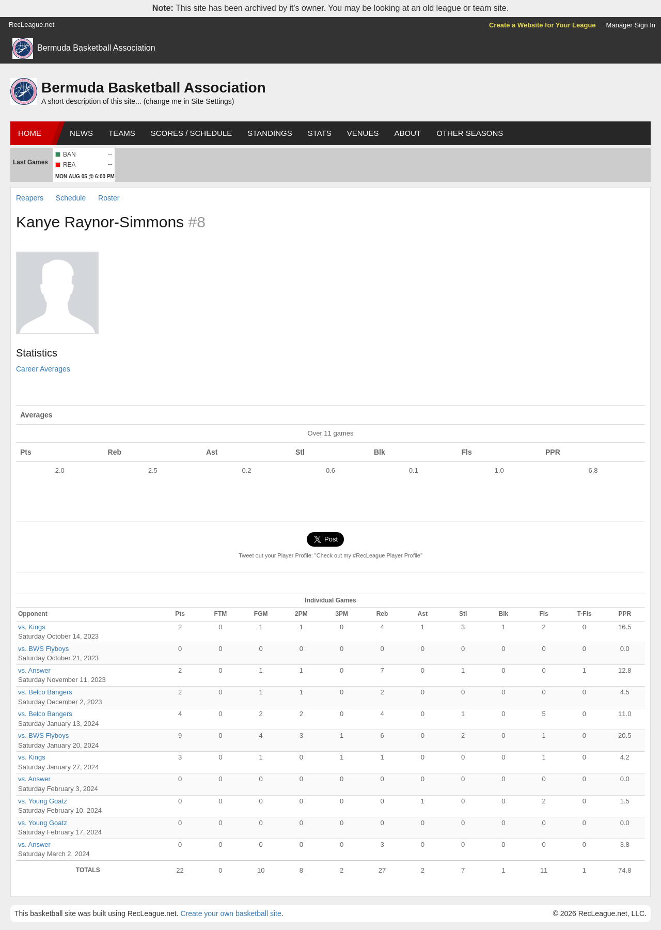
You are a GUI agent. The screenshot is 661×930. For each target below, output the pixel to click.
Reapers (29, 198)
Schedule (71, 198)
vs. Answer (34, 670)
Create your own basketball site (230, 913)
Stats (320, 133)
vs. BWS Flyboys (43, 649)
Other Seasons (469, 133)
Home (29, 133)
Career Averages (43, 369)
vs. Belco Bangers (45, 692)
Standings (269, 133)
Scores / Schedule (191, 133)
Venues (363, 133)
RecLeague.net (31, 24)
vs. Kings (31, 627)
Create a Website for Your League (542, 25)
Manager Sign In (630, 25)
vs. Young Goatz (42, 801)
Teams (121, 133)
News (81, 133)
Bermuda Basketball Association (96, 47)
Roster (108, 198)
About (407, 133)
